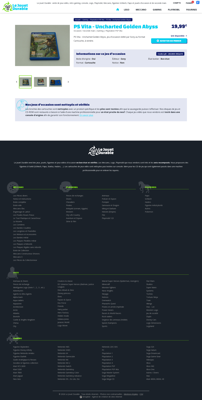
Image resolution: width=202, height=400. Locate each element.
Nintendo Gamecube (66, 356)
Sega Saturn (151, 350)
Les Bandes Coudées (22, 228)
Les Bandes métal (20, 237)
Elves (60, 296)
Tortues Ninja (152, 297)
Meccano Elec (19, 208)
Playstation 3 (107, 359)
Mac (148, 376)
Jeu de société (152, 313)
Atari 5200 (17, 369)
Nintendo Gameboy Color (68, 372)
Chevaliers (70, 202)
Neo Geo (17, 379)
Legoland (150, 326)
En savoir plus (86, 115)
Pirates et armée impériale (113, 307)
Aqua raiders (18, 300)
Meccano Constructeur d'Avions (26, 253)
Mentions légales (131, 394)
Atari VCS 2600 (19, 366)
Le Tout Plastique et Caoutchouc (27, 218)
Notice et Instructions (22, 199)
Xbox (148, 363)
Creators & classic (65, 281)
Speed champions (109, 323)
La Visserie (17, 221)
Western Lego (152, 310)
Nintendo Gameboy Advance (70, 376)
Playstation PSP (108, 366)
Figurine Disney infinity (22, 350)
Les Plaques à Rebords (22, 244)
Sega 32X (150, 347)
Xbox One (150, 369)
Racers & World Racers (111, 313)
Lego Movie (63, 325)
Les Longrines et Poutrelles (24, 231)
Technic (149, 294)
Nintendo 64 (63, 353)
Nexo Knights (107, 290)
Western (69, 212)
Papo (147, 195)
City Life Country (73, 215)
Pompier (105, 202)
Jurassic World (63, 322)
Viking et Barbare (109, 208)
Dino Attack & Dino (66, 290)
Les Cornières (19, 224)
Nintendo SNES (64, 350)
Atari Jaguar (18, 376)
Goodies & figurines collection (25, 363)
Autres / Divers (152, 372)
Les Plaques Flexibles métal (24, 241)
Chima (15, 323)
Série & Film (71, 221)
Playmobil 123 (108, 218)
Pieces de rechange (21, 284)
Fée (103, 215)
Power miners (107, 310)
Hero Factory (63, 312)
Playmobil (174, 9)
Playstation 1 (107, 353)
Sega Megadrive (108, 376)
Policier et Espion (109, 199)
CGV (141, 394)
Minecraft (106, 284)
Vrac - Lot (150, 307)
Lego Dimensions (153, 323)
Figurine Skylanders (21, 347)
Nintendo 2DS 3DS (110, 347)
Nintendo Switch (64, 366)
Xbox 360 (150, 366)
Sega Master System (110, 372)
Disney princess (64, 293)
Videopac (150, 359)
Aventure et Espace (74, 218)
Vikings (149, 303)
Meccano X (17, 257)
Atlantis (16, 313)
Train (148, 300)
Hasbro (148, 202)
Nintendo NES (63, 347)
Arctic (15, 310)
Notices (105, 297)
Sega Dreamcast (153, 353)
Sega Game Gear (153, 356)
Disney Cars (151, 319)
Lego (126, 9)
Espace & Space (64, 299)
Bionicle (16, 316)
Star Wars (150, 281)
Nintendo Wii (63, 359)
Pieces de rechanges (74, 195)
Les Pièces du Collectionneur (25, 260)
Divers (68, 199)
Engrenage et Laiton (21, 212)
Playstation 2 (107, 356)
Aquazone (17, 303)
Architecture (18, 307)
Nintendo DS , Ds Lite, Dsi (68, 379)
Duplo (148, 316)
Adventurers (18, 290)
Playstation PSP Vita (110, 369)
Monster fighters (109, 287)
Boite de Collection (21, 250)
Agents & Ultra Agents (22, 294)
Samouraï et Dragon (110, 205)
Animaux (105, 195)
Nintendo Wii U (64, 363)
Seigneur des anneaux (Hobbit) (114, 319)
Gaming (157, 9)
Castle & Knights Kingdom (24, 319)
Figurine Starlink (19, 356)
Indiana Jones (63, 319)
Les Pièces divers (20, 195)
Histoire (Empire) (109, 212)
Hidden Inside (63, 316)
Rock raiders (107, 316)
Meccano (141, 9)
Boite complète (19, 202)
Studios (149, 284)
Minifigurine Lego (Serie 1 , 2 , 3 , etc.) (29, 287)
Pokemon (149, 212)
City (14, 326)
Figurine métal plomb (154, 205)
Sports (104, 326)
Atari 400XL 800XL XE (155, 379)
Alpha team (18, 297)
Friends (61, 306)
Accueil (118, 10)
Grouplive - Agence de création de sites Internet (102, 396)
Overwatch (106, 300)
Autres (147, 208)
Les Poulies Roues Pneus (23, 215)
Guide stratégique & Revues (24, 359)
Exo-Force (62, 303)
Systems (149, 290)
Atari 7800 (17, 372)
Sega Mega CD (108, 379)
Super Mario (151, 287)
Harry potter (63, 309)
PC (103, 350)
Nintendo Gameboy (66, 369)
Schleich (148, 199)
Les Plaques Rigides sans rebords (27, 247)
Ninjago (105, 294)
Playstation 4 (107, 363)
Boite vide (17, 205)
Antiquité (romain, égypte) (77, 208)
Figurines (191, 9)
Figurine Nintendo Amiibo (23, 353)
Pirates (69, 205)
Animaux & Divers (20, 281)
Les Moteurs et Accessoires (24, 234)
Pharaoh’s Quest (109, 303)
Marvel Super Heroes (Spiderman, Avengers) (120, 281)
